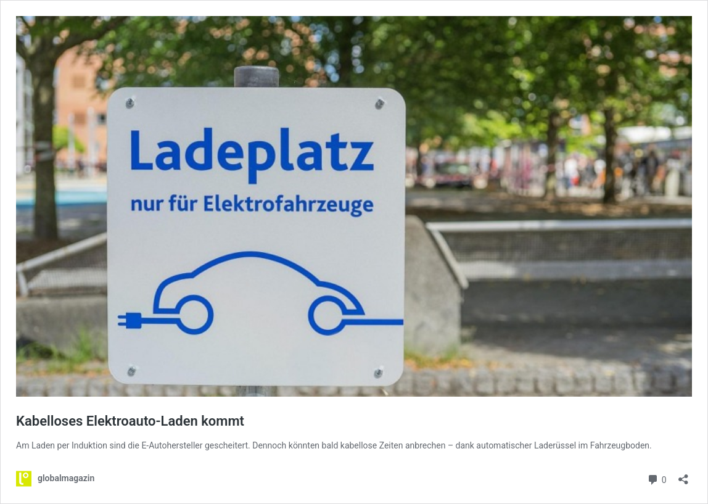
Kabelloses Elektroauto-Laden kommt (130, 421)
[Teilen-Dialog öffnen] (683, 475)
